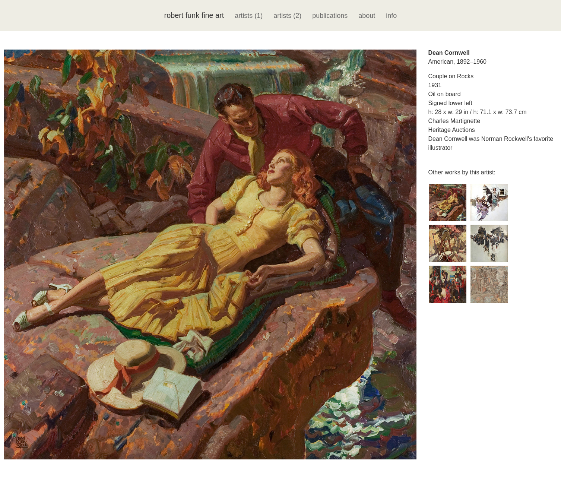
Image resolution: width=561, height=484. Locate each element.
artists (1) (249, 15)
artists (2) (287, 15)
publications (330, 15)
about (366, 15)
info (391, 15)
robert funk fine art (194, 15)
